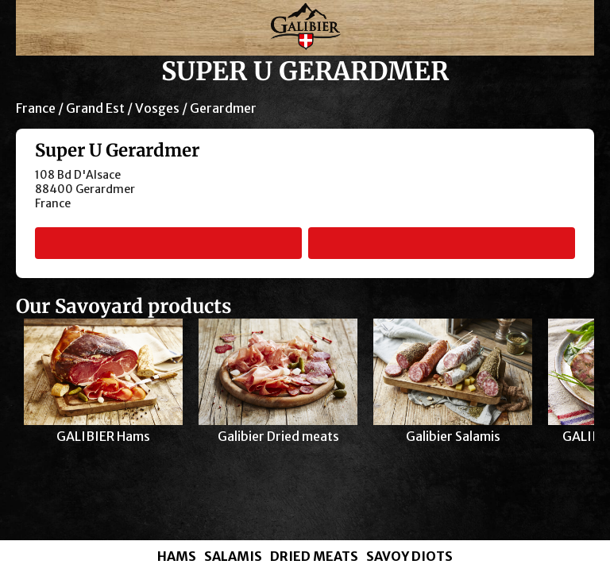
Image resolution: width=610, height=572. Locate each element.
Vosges (157, 108)
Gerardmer (223, 108)
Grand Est (95, 108)
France (36, 108)
